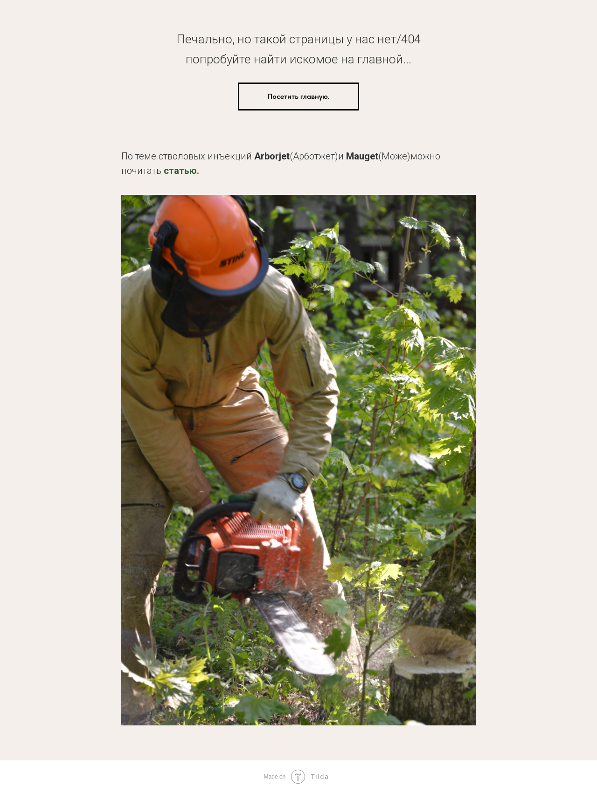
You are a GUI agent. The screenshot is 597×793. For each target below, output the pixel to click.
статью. (181, 170)
